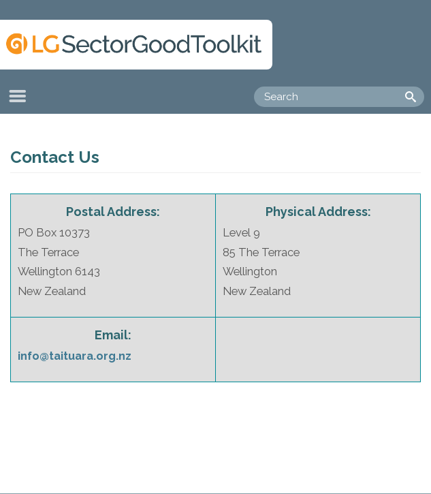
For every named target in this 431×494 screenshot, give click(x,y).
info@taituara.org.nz (74, 355)
